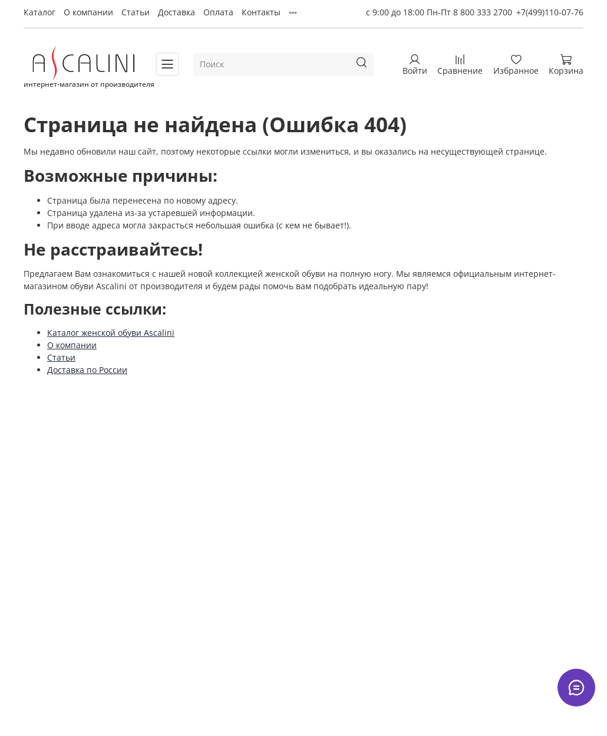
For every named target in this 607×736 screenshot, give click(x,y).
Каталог (39, 12)
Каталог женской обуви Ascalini (110, 332)
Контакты (261, 12)
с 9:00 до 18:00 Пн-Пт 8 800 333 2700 (439, 12)
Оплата (218, 12)
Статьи (135, 12)
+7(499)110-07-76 (549, 12)
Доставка (176, 12)
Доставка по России (87, 369)
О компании (88, 12)
